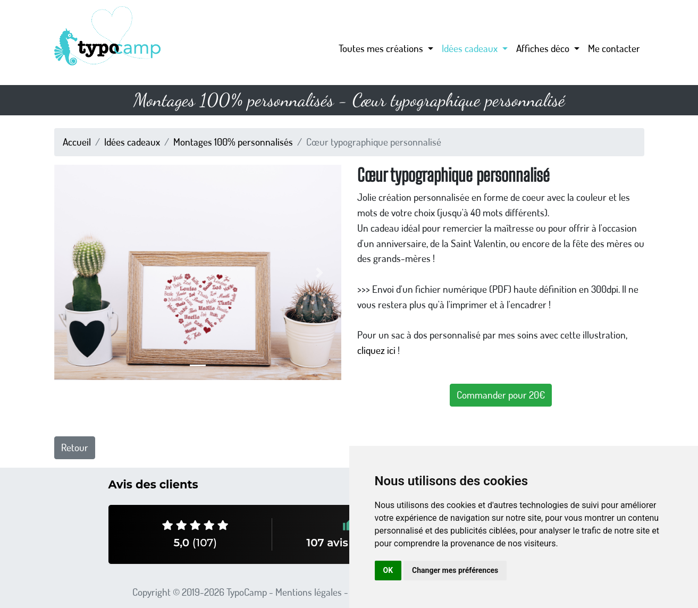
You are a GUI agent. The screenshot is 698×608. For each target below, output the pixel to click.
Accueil (77, 141)
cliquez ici (376, 350)
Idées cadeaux (132, 141)
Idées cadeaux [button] (471, 48)
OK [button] (388, 570)
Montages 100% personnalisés (233, 141)
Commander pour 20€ (501, 394)
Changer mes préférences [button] (455, 570)
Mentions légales (308, 591)
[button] (75, 272)
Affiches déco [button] (543, 48)
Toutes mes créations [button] (382, 48)
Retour (74, 447)
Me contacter (614, 48)
